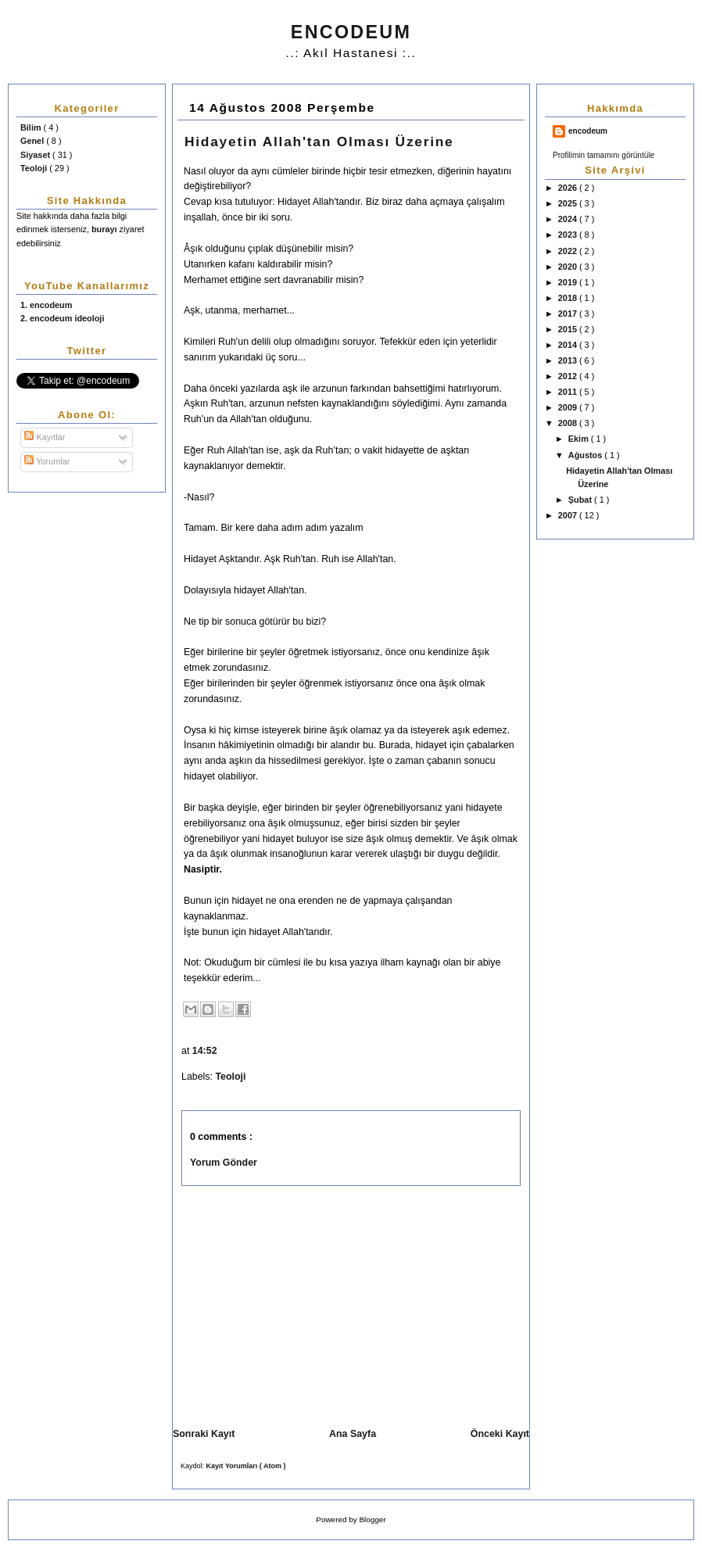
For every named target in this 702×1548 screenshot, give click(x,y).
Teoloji (34, 168)
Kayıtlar (44, 437)
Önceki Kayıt (500, 1433)
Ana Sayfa (352, 1433)
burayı (105, 229)
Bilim (32, 127)
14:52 (206, 1050)
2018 (568, 298)
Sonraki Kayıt (204, 1433)
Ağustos (586, 455)
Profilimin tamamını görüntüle (603, 155)
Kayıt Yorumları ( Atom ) (246, 1466)
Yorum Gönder (223, 1162)
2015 (568, 329)
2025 (568, 203)
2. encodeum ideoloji (62, 318)
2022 (568, 251)
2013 (568, 360)
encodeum (587, 131)
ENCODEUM (351, 32)
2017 (568, 313)
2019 (568, 282)
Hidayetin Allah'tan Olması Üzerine (319, 141)
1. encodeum (46, 305)
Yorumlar (47, 461)
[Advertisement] (305, 1303)
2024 (568, 219)
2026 (568, 187)
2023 (568, 234)
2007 (568, 515)
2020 (568, 266)
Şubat (581, 499)
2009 (568, 407)
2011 (568, 391)
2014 (568, 344)
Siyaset (36, 154)
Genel (33, 140)
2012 (568, 376)
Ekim (579, 438)
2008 (568, 423)
